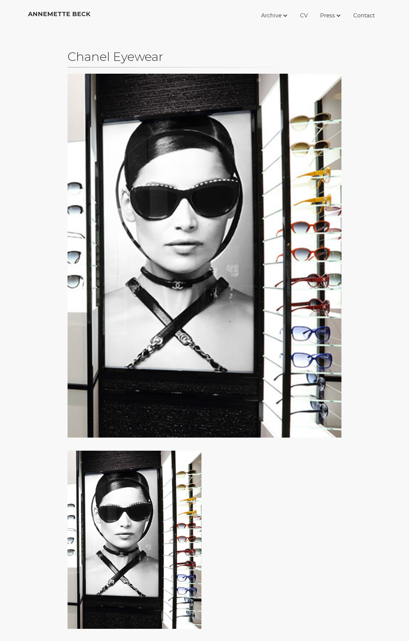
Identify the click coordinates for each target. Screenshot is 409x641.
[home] (59, 13)
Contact (364, 15)
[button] (246, 15)
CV (304, 15)
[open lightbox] (204, 256)
